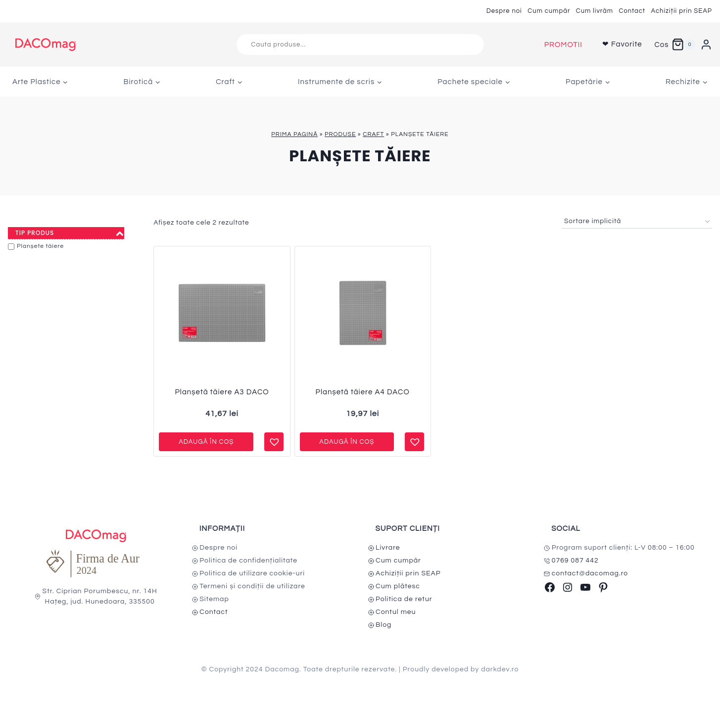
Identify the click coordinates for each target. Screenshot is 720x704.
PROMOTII (563, 44)
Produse (340, 134)
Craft (373, 134)
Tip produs (69, 233)
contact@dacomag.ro (590, 573)
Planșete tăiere (40, 246)
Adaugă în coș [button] (206, 441)
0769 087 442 (575, 560)
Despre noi (504, 10)
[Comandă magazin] (637, 222)
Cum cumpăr (549, 10)
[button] (273, 438)
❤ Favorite (622, 44)
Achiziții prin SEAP (681, 10)
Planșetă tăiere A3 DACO (222, 392)
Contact (632, 10)
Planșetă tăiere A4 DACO (363, 392)
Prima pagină (294, 134)
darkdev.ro (500, 669)
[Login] (706, 44)
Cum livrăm (594, 10)
